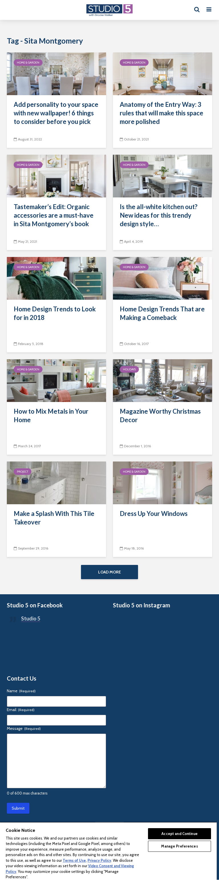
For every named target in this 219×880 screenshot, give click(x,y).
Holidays (129, 369)
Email (21, 709)
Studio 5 (30, 619)
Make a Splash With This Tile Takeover (54, 518)
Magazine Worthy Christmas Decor (160, 415)
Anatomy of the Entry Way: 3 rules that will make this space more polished (161, 113)
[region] (108, 851)
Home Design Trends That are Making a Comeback (162, 313)
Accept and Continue (179, 833)
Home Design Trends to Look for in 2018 (55, 313)
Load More (109, 572)
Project (22, 471)
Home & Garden (28, 62)
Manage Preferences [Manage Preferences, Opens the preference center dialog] (179, 846)
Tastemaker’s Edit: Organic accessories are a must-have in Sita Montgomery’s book (54, 215)
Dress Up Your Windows (154, 513)
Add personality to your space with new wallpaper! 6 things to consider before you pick (56, 113)
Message (24, 728)
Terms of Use (74, 860)
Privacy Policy (99, 860)
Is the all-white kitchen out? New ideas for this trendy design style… (158, 215)
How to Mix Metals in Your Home (51, 415)
